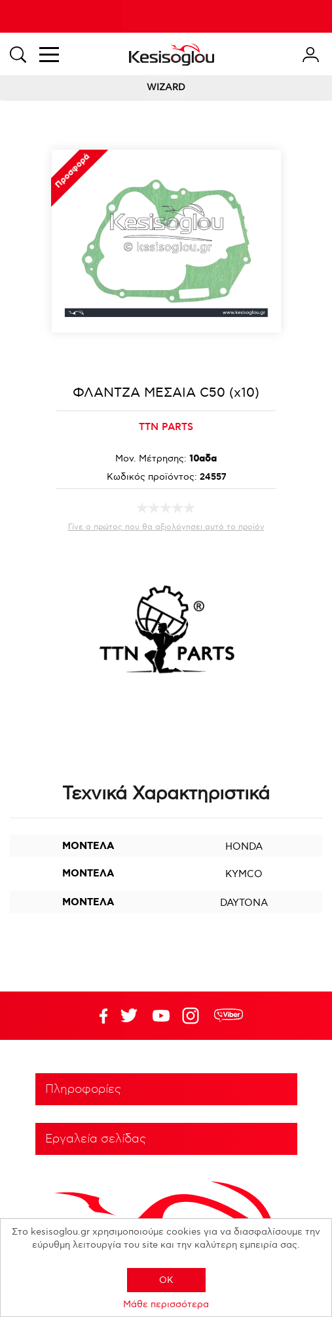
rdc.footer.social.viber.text (228, 1016)
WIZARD (166, 87)
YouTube (129, 1016)
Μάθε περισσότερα (166, 1304)
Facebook (97, 1016)
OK (166, 1280)
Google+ (193, 1016)
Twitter (161, 1016)
